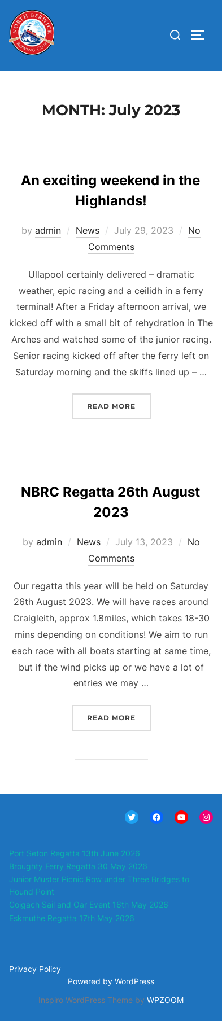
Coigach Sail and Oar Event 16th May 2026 (88, 904)
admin (48, 230)
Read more (119, 405)
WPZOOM (165, 1000)
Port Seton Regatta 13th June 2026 (74, 853)
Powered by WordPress (111, 981)
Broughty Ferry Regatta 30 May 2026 (78, 866)
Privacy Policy (35, 969)
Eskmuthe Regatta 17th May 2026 (71, 918)
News (87, 230)
